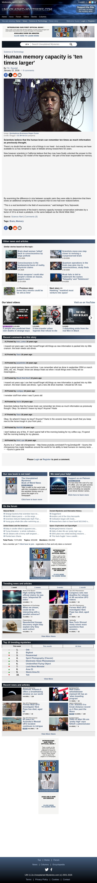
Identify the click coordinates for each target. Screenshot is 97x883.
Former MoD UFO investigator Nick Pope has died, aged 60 (79, 610)
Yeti (27, 675)
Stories (34, 17)
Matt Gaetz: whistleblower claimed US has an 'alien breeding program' (78, 694)
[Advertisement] (48, 177)
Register (91, 21)
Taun (18, 354)
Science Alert (17, 217)
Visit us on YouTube (84, 302)
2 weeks (37, 587)
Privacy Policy (41, 879)
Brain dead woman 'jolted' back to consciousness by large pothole (30, 253)
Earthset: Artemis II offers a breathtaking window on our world (33, 691)
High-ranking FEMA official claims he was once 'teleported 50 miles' (33, 596)
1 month (82, 587)
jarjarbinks (21, 363)
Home (4, 17)
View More (48, 679)
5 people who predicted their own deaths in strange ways (16, 329)
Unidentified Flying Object (38, 664)
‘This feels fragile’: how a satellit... (65, 536)
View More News (48, 636)
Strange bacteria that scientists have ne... (22, 514)
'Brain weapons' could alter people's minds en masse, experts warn (31, 276)
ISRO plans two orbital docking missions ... (69, 534)
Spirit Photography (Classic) (39, 658)
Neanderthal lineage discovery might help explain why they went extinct (33, 625)
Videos (26, 17)
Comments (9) (31, 217)
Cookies (55, 879)
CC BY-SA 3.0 (22, 136)
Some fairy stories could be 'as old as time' (29, 291)
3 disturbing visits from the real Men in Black (75, 329)
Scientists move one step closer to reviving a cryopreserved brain (74, 253)
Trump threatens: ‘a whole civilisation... (21, 531)
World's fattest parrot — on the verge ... (21, 516)
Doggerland (56, 514)
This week (17, 646)
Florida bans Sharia (13, 536)
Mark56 (19, 427)
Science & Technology (38, 21)
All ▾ (27, 44)
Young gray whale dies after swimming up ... (23, 521)
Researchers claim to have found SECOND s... (70, 521)
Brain (12, 221)
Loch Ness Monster (35, 666)
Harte (18, 402)
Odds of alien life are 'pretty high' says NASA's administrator (79, 721)
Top (39, 860)
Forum (18, 17)
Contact (81, 2)
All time (78, 646)
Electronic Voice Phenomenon (40, 661)
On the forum (10, 506)
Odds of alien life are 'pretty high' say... (67, 531)
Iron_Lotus (21, 342)
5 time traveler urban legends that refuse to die (45, 329)
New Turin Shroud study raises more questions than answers (78, 625)
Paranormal (31, 655)
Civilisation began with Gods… (64, 519)
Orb (27, 650)
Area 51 (29, 669)
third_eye (20, 440)
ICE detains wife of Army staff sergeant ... (22, 534)
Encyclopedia (59, 864)
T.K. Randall (12, 68)
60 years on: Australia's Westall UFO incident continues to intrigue (33, 722)
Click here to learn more (31, 499)
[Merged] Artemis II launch (62, 529)
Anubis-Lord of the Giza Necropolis (65, 516)
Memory (20, 221)
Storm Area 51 (33, 672)
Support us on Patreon (79, 478)
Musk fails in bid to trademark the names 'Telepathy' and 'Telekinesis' (75, 276)
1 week (14, 587)
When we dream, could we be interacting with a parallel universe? (31, 610)
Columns (42, 17)
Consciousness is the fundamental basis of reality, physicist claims (31, 265)
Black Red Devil (23, 378)
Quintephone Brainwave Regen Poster (24, 133)
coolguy (19, 391)
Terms (28, 879)
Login (83, 21)
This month (47, 646)
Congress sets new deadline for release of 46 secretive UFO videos (78, 596)
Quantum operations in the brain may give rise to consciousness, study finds (75, 265)
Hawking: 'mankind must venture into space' (61, 291)
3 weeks (60, 587)
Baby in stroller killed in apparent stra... (21, 529)
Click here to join (27, 544)
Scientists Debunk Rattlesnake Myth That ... (23, 519)
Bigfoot (29, 652)
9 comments (27, 70)
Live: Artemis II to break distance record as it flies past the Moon (79, 708)
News (11, 17)
